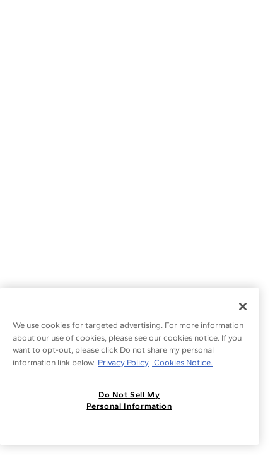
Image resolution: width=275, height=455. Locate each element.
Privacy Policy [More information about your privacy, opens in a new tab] (123, 362)
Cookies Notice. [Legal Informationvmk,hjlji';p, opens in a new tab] (182, 362)
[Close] (243, 306)
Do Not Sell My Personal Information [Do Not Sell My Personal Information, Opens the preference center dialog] (129, 400)
